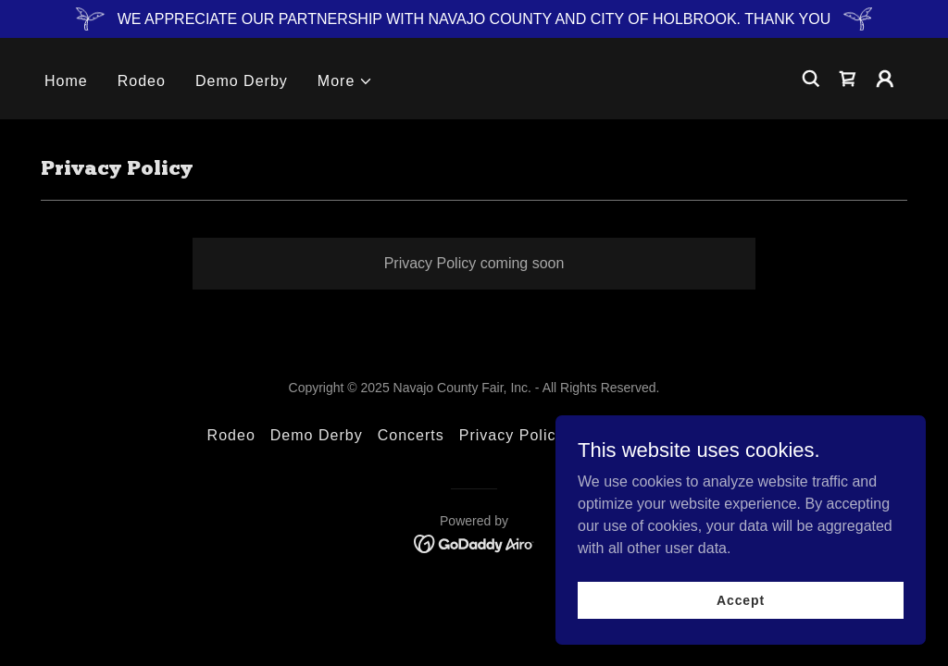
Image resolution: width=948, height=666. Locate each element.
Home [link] (66, 81)
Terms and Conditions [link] (660, 435)
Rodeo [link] (142, 81)
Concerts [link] (411, 435)
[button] (346, 81)
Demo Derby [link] (241, 81)
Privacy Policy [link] (512, 435)
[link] (848, 78)
